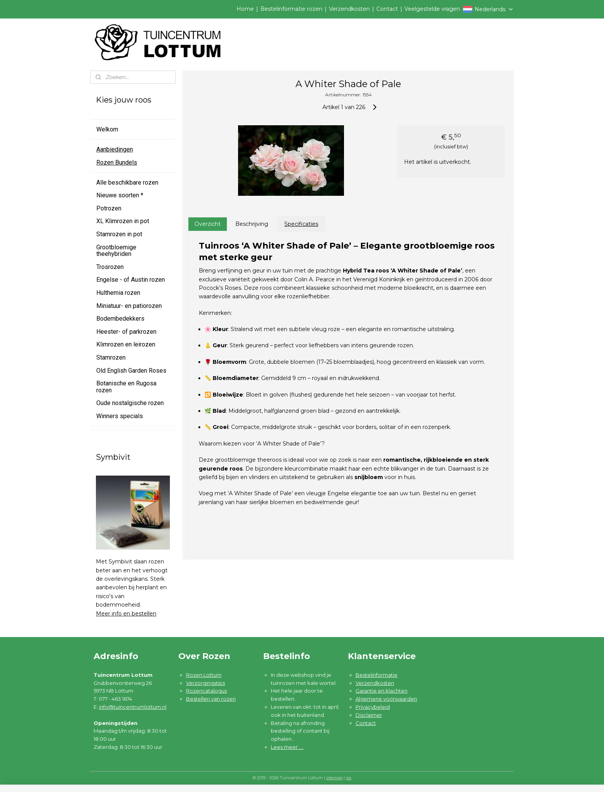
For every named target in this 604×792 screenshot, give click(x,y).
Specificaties (301, 223)
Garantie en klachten (382, 691)
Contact (387, 8)
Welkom (107, 129)
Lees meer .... (287, 747)
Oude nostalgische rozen (130, 403)
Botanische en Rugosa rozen (126, 387)
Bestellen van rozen (211, 699)
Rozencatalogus (206, 691)
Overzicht (207, 223)
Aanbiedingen (114, 149)
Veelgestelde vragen (432, 8)
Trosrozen (110, 267)
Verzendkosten (349, 8)
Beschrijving (251, 223)
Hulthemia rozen (118, 292)
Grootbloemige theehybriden (116, 251)
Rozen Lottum (203, 675)
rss (348, 777)
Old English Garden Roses (131, 370)
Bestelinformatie (377, 675)
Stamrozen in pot (119, 234)
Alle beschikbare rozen (127, 182)
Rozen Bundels (116, 162)
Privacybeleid (373, 707)
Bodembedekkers (120, 318)
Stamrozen (111, 357)
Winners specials (119, 416)
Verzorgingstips (205, 683)
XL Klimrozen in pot (122, 221)
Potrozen (108, 208)
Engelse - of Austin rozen (130, 279)
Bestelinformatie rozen (291, 8)
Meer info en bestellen (126, 613)
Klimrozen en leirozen (125, 344)
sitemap (334, 777)
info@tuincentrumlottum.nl (132, 707)
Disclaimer (369, 715)
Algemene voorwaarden (386, 699)
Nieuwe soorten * (119, 195)
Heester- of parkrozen (126, 331)
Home (245, 8)
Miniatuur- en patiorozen (129, 305)
